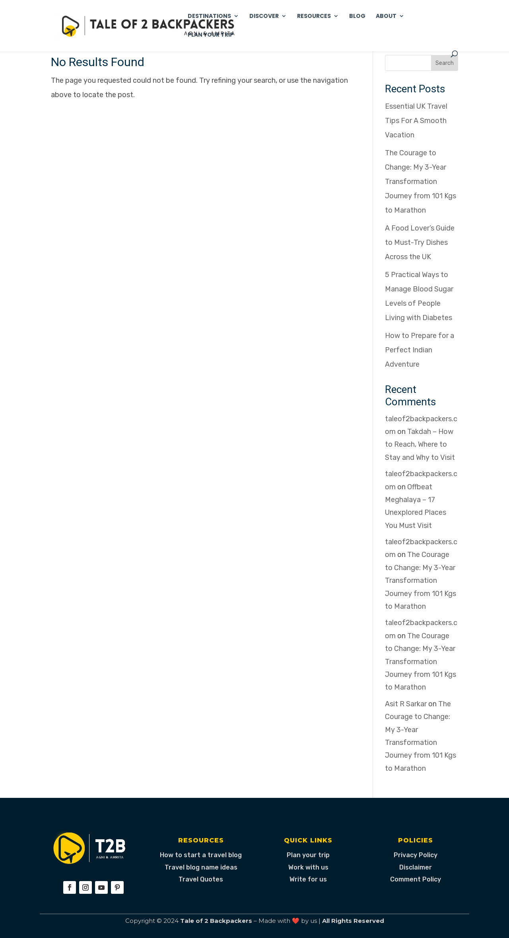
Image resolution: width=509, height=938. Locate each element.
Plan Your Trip (210, 35)
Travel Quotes (201, 879)
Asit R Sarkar (406, 704)
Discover (264, 16)
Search (444, 63)
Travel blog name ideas (201, 867)
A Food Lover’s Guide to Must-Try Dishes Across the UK (420, 242)
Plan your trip (308, 855)
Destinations (209, 16)
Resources (314, 16)
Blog (357, 16)
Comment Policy (415, 879)
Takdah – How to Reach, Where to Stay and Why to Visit (420, 444)
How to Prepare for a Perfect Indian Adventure (419, 350)
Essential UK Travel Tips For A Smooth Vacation (416, 120)
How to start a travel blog (201, 855)
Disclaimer (415, 867)
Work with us (308, 867)
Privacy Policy (415, 855)
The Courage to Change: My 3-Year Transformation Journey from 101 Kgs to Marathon (420, 182)
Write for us (308, 879)
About (386, 16)
